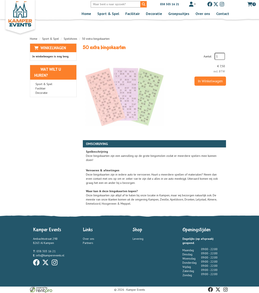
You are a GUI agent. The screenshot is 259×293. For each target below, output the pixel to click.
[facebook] (209, 4)
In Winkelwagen (210, 81)
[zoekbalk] (116, 4)
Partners (88, 243)
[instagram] (221, 4)
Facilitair (132, 13)
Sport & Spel (108, 13)
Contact (222, 13)
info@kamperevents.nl (48, 255)
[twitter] (215, 4)
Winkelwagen (53, 47)
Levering (138, 239)
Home (86, 13)
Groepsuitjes (178, 13)
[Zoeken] (143, 4)
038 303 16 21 (166, 4)
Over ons (202, 13)
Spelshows (70, 39)
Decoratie (154, 13)
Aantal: (208, 56)
